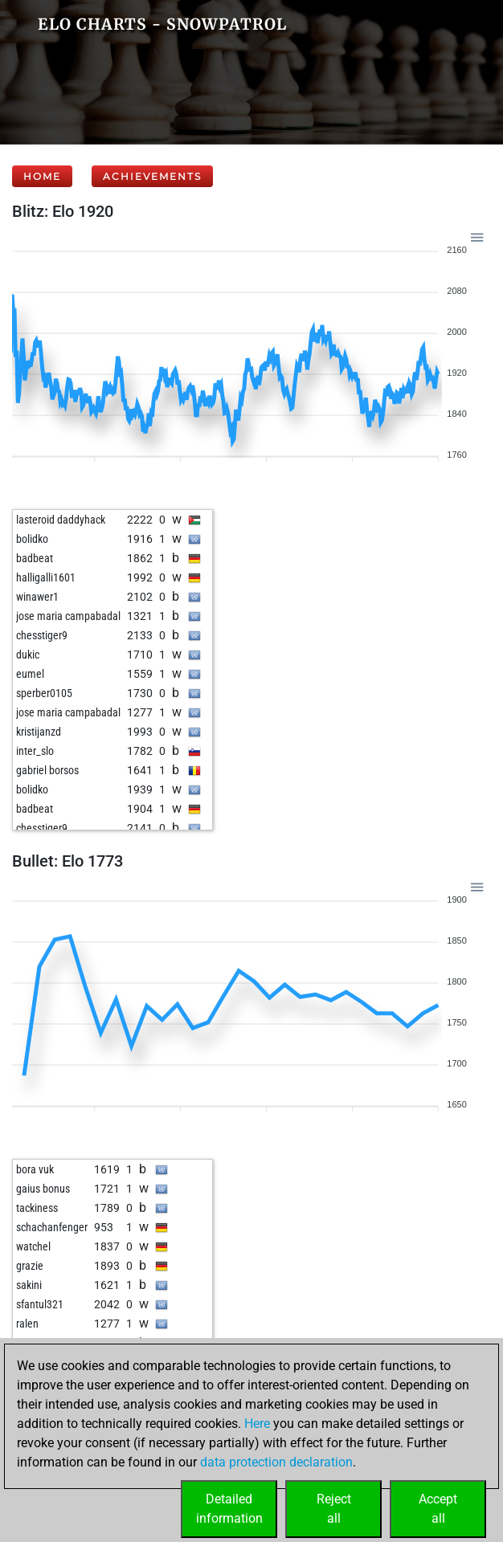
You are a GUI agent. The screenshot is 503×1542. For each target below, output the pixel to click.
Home (42, 176)
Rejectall (334, 1508)
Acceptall (438, 1508)
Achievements (152, 176)
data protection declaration (276, 1462)
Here (257, 1423)
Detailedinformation (229, 1508)
